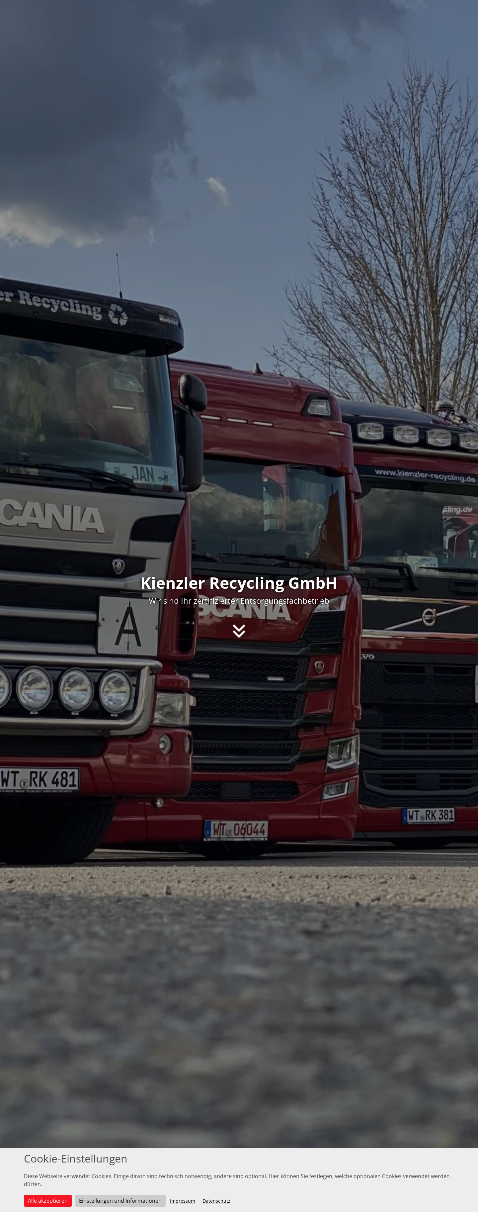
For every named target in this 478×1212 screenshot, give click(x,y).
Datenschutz (216, 1201)
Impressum (182, 1201)
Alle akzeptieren (48, 1200)
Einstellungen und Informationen (120, 1200)
